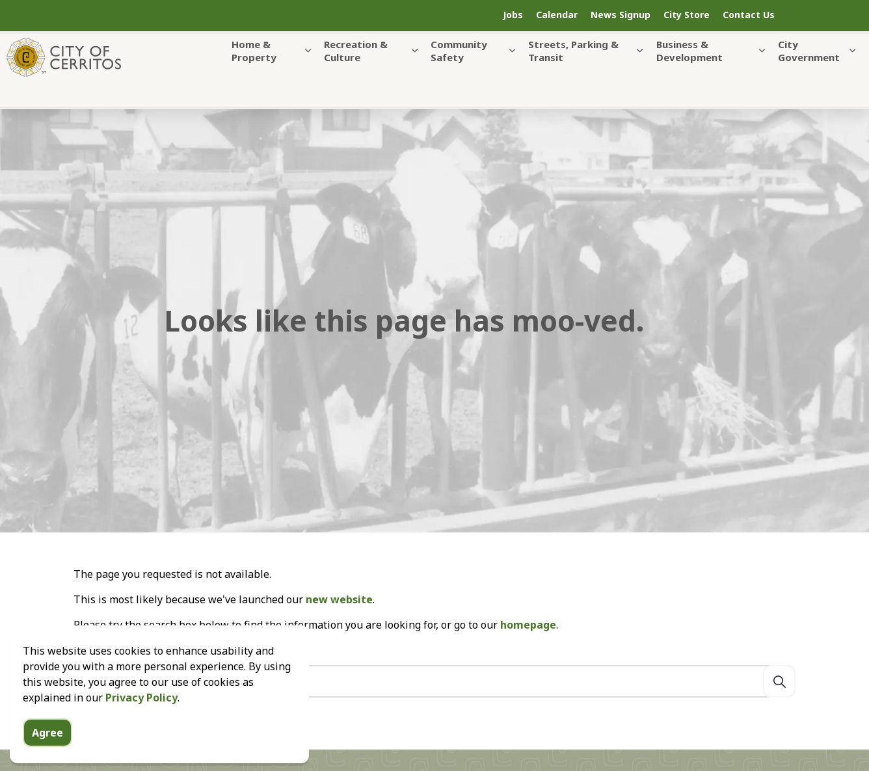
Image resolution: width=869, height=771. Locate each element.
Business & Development (689, 77)
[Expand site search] (826, 15)
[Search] (779, 681)
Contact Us (749, 14)
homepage (528, 625)
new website (339, 599)
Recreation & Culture (356, 77)
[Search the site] (434, 681)
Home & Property (254, 77)
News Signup (620, 14)
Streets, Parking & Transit (573, 77)
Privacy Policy (141, 723)
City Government (809, 77)
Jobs (513, 14)
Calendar (557, 14)
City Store (686, 14)
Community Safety (459, 77)
